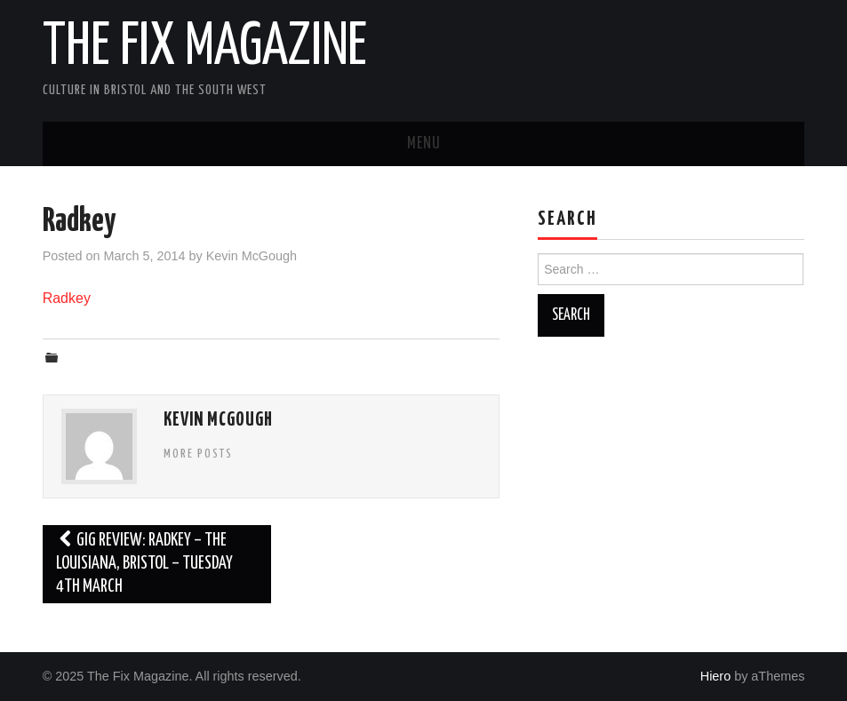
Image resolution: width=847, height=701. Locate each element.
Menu (424, 144)
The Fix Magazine (205, 48)
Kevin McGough (251, 256)
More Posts (198, 454)
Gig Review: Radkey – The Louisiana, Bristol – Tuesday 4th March (144, 563)
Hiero (715, 676)
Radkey (67, 298)
